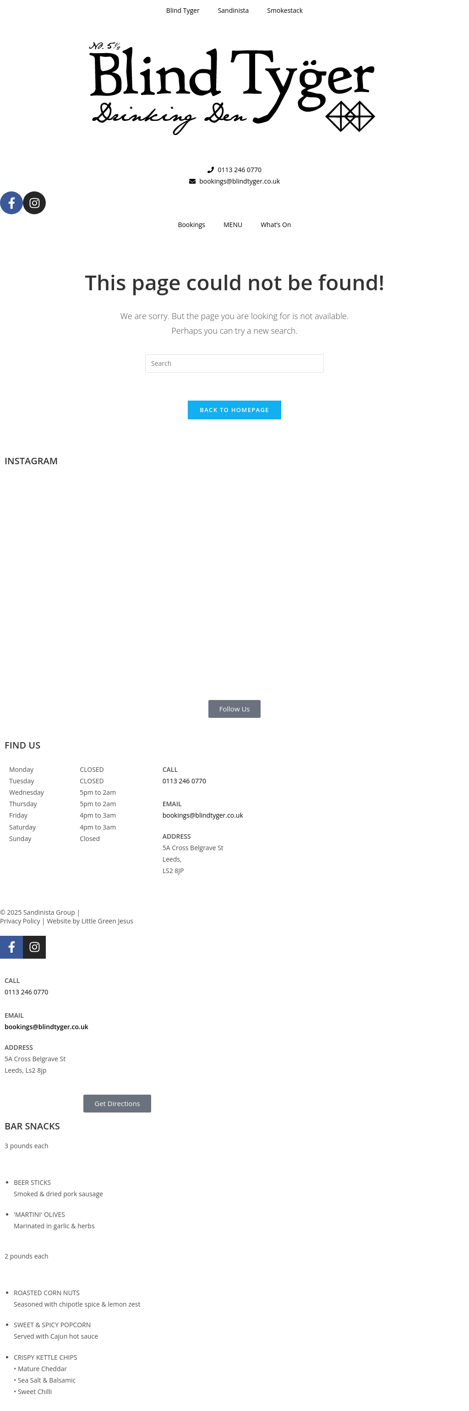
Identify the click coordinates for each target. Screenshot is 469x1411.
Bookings (191, 224)
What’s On (276, 224)
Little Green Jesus (107, 921)
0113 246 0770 (184, 780)
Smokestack (285, 10)
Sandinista (233, 10)
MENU (233, 224)
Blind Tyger (183, 10)
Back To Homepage (234, 410)
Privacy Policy (20, 921)
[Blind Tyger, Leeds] (388, 798)
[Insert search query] (234, 363)
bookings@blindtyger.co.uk (203, 815)
